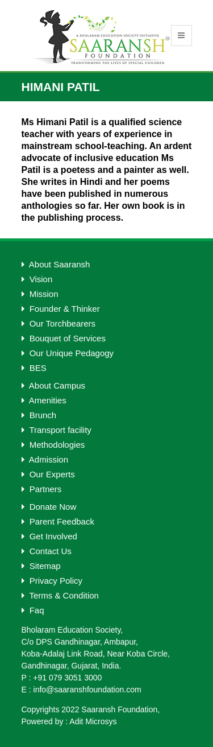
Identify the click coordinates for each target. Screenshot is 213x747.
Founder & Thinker (61, 308)
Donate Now (49, 506)
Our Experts (48, 474)
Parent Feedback (58, 521)
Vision (37, 279)
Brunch (39, 415)
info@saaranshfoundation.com (87, 689)
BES (34, 368)
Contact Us (47, 551)
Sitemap (41, 566)
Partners (42, 489)
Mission (40, 294)
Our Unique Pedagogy (68, 353)
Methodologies (53, 444)
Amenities (44, 400)
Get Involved (49, 536)
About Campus (54, 385)
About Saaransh (56, 264)
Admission (45, 459)
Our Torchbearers (59, 323)
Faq (33, 610)
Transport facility (56, 430)
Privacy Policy (52, 580)
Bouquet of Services (64, 338)
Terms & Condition (60, 595)
